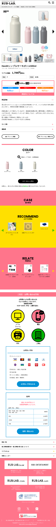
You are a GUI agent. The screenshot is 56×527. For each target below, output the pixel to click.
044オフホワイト (34, 171)
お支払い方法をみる (28, 384)
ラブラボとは (5, 451)
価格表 (4, 129)
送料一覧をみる (28, 431)
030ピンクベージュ (7, 171)
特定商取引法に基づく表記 (43, 520)
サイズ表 (4, 124)
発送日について (28, 94)
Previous (2, 31)
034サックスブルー (21, 171)
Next (53, 230)
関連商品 (25, 186)
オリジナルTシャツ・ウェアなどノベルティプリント (31, 522)
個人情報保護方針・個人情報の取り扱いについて (15, 446)
